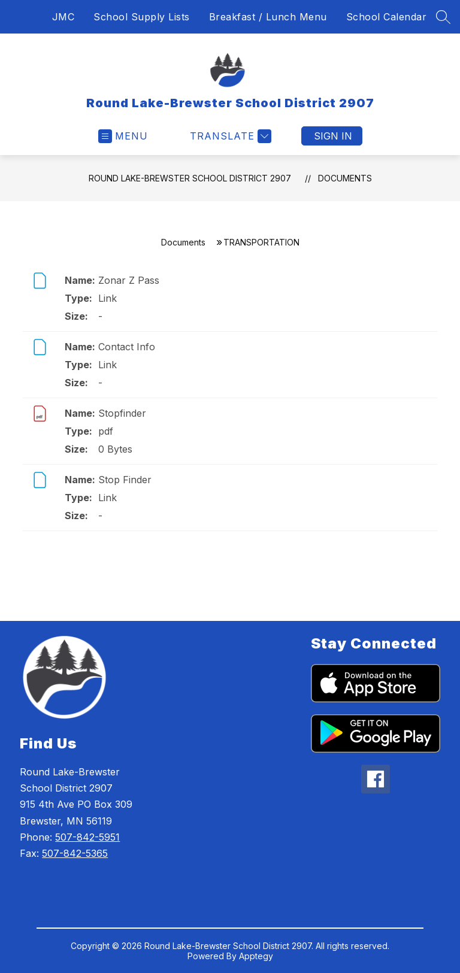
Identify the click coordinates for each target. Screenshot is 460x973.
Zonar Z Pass (128, 280)
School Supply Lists (141, 17)
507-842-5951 (87, 837)
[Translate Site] (229, 136)
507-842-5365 (75, 853)
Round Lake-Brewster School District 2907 (190, 178)
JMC (63, 17)
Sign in (333, 136)
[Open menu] (123, 136)
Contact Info (126, 347)
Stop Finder (125, 480)
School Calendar (386, 17)
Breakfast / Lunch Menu (268, 17)
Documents (345, 178)
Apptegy (256, 956)
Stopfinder (122, 413)
